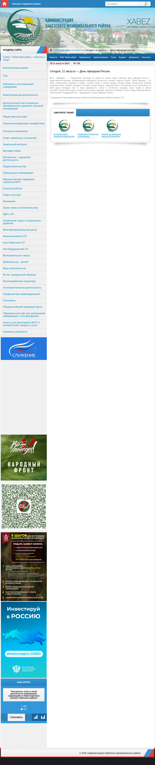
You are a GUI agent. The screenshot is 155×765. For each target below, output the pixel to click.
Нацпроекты (85, 57)
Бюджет (122, 57)
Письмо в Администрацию (26, 4)
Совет (113, 57)
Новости (53, 57)
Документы (134, 57)
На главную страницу (4, 4)
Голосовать (16, 717)
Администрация (100, 57)
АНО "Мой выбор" (68, 57)
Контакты (146, 57)
